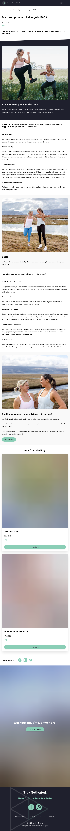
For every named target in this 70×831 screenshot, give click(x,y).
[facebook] (20, 660)
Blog (9, 10)
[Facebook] (31, 807)
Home (4, 10)
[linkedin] (25, 660)
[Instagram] (39, 807)
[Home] (11, 3)
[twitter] (31, 660)
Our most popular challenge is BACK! (24, 10)
